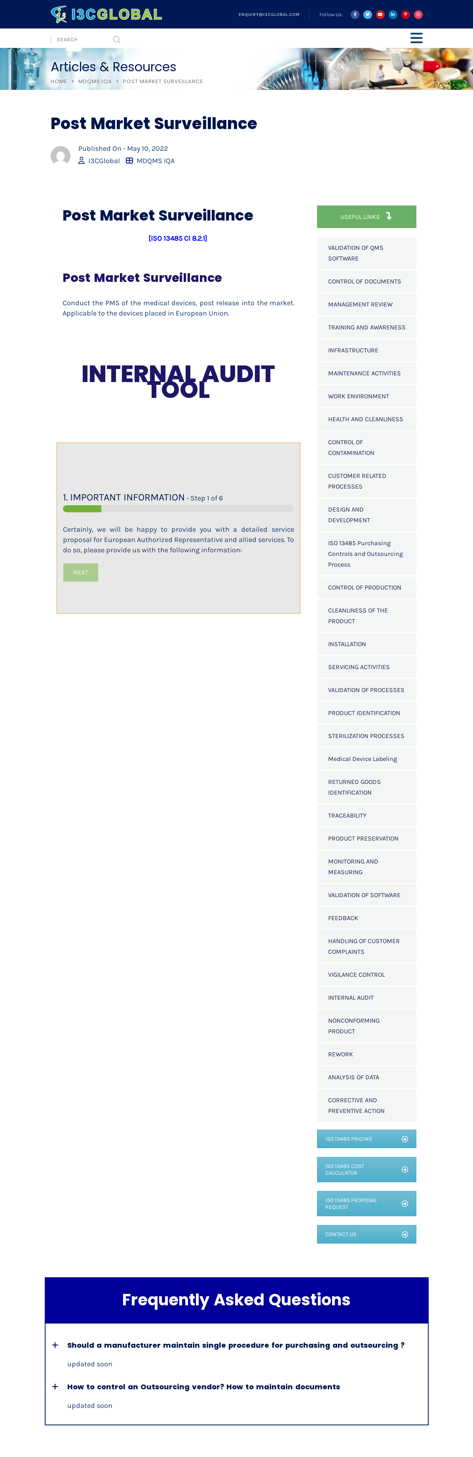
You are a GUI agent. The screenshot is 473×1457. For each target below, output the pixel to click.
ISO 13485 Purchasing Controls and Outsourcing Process (365, 553)
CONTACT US (366, 1234)
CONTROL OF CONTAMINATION (351, 447)
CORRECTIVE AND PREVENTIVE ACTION (356, 1105)
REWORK (340, 1054)
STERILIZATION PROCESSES (366, 736)
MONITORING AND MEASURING (353, 867)
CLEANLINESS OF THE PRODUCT (358, 616)
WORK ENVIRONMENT (358, 396)
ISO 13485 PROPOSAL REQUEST (366, 1203)
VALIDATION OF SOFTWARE (364, 895)
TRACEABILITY (347, 815)
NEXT (80, 572)
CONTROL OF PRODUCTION (364, 587)
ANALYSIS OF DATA (353, 1077)
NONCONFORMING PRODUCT (354, 1026)
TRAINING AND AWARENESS (367, 327)
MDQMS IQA (95, 81)
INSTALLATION (347, 644)
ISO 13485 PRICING (366, 1139)
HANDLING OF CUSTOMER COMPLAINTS (364, 946)
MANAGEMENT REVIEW (360, 304)
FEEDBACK (343, 918)
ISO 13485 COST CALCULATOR (366, 1169)
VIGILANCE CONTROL (356, 974)
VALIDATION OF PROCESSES (366, 690)
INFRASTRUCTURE (353, 350)
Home (59, 81)
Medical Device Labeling (362, 759)
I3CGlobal (104, 160)
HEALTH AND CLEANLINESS (365, 419)
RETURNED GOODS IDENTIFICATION (354, 787)
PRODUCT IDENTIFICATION (364, 713)
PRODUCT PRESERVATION (363, 838)
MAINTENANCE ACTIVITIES (364, 373)
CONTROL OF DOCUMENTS (364, 281)
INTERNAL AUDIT (351, 997)
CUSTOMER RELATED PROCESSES (357, 481)
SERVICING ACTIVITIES (359, 667)
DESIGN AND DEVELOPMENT (349, 515)
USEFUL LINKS (366, 217)
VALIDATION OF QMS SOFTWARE (356, 253)
